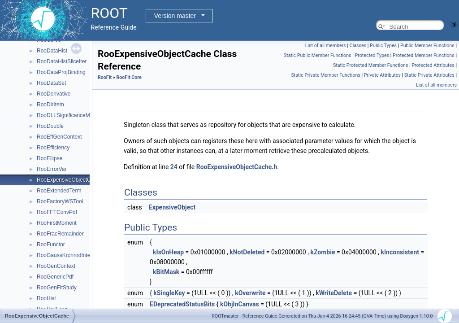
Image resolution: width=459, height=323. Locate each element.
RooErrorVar (51, 169)
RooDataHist (52, 51)
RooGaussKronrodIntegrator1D (74, 255)
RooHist (46, 298)
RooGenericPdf (55, 277)
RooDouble (50, 126)
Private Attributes (382, 75)
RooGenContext (56, 266)
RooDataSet (51, 83)
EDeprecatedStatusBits (182, 304)
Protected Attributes (432, 65)
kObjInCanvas (239, 304)
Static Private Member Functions (325, 75)
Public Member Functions (427, 45)
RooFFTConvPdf (57, 212)
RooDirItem (50, 104)
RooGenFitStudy (57, 287)
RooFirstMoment (57, 223)
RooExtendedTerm (59, 191)
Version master (175, 15)
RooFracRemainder (60, 234)
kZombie (322, 252)
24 (174, 166)
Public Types (383, 45)
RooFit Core (128, 77)
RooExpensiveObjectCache (70, 180)
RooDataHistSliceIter (62, 61)
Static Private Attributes (429, 75)
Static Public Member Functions (317, 55)
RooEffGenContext (59, 137)
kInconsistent (400, 252)
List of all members (325, 45)
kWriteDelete (334, 293)
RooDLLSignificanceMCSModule (76, 115)
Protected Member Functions (424, 55)
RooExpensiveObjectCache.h (236, 166)
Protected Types (372, 55)
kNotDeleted (247, 252)
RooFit (105, 77)
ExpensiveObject (172, 207)
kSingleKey (169, 293)
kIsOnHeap (168, 252)
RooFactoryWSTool (60, 201)
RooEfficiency (53, 147)
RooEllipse (49, 158)
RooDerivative (53, 94)
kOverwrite (250, 293)
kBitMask (166, 271)
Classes (358, 45)
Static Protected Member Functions (370, 65)
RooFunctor (51, 244)
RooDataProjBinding (61, 72)
